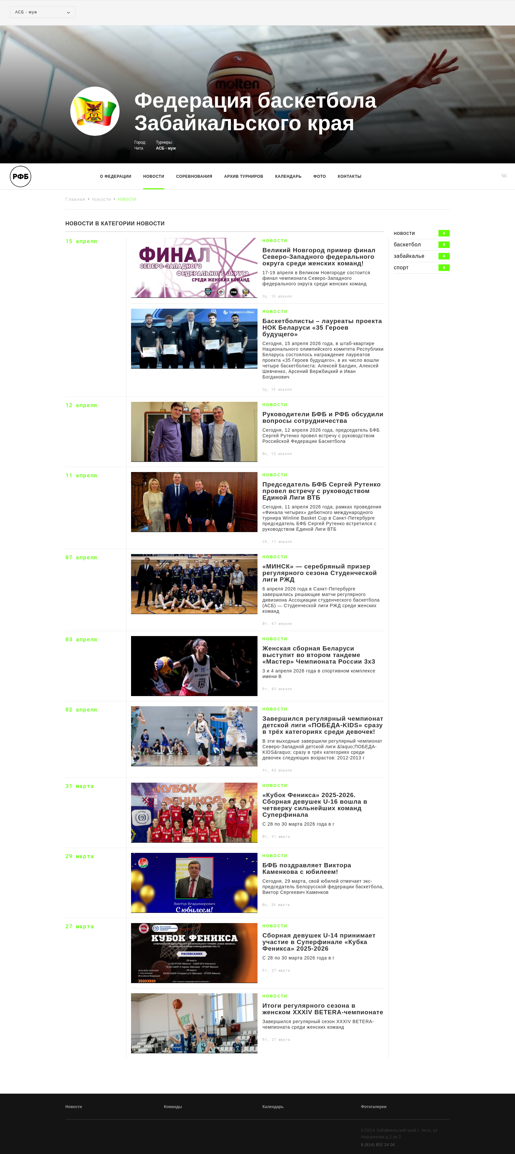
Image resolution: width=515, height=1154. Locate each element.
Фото (319, 176)
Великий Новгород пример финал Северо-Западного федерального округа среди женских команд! (319, 257)
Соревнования (194, 176)
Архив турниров (243, 176)
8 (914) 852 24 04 (378, 1145)
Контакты (350, 176)
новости (422, 233)
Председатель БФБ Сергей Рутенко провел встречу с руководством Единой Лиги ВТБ (321, 491)
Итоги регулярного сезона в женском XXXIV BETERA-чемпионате (322, 1009)
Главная (75, 199)
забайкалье (422, 256)
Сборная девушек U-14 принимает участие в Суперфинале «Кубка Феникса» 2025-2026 (319, 942)
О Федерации (115, 176)
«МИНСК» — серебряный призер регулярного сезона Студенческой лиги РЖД (319, 573)
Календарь (288, 176)
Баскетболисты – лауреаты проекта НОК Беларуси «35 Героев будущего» (322, 328)
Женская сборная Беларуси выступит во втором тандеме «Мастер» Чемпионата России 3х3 (318, 655)
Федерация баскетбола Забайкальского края (255, 111)
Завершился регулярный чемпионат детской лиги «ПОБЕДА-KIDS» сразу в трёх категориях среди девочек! (322, 725)
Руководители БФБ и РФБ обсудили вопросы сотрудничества (323, 417)
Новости (153, 176)
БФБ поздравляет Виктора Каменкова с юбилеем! (306, 868)
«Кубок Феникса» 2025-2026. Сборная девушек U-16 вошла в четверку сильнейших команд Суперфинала (315, 805)
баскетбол (422, 244)
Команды (173, 1106)
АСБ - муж (166, 148)
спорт (422, 267)
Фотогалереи (374, 1106)
